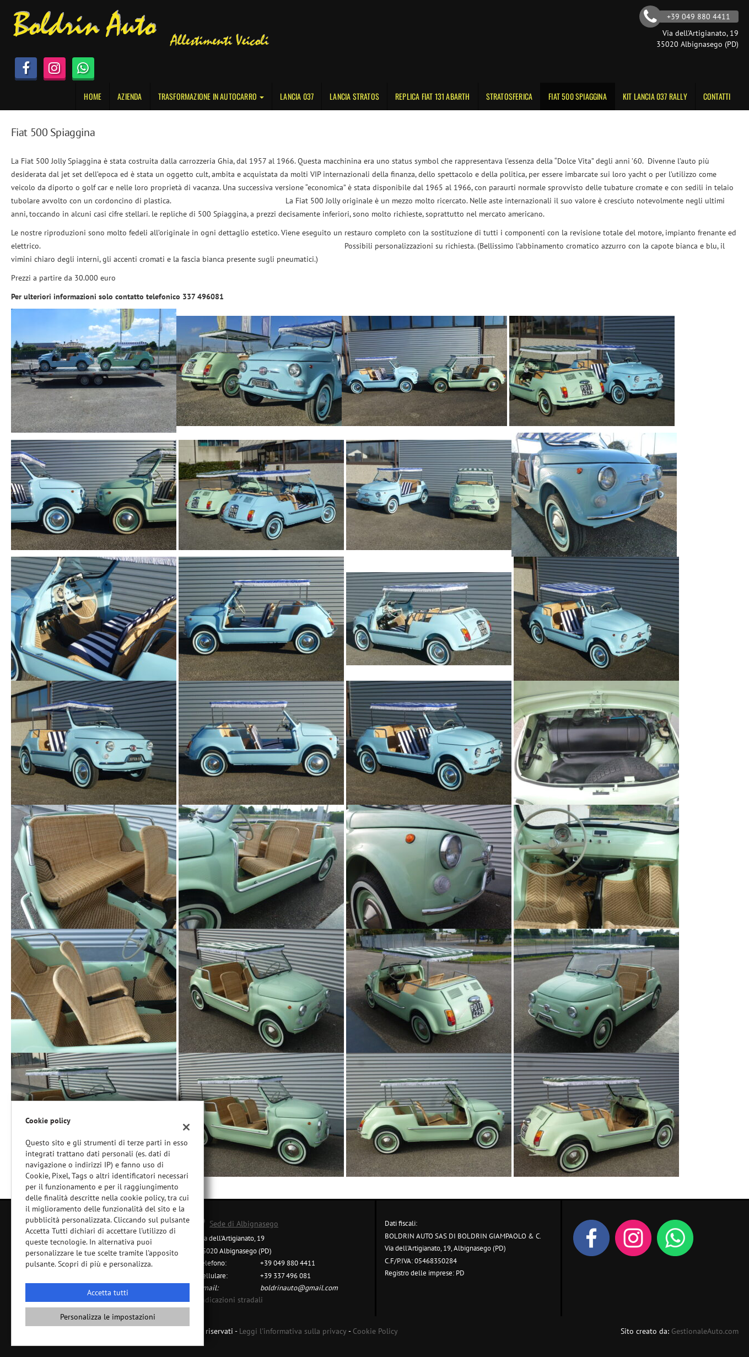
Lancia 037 (297, 96)
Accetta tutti (107, 1292)
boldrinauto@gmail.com (299, 1288)
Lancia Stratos (354, 96)
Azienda (129, 96)
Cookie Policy (375, 1331)
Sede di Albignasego (243, 1224)
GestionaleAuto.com (705, 1331)
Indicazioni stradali (230, 1300)
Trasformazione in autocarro (211, 96)
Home (92, 96)
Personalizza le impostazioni (107, 1317)
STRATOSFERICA (509, 96)
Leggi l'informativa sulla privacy (293, 1331)
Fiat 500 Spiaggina (577, 96)
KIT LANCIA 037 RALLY (655, 96)
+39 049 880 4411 (287, 1263)
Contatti (717, 96)
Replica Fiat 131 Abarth (432, 96)
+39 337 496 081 (285, 1275)
